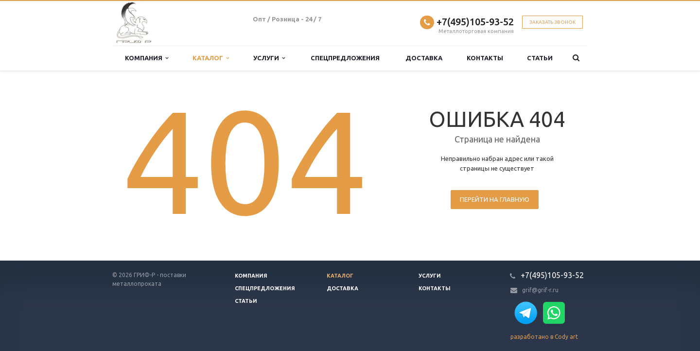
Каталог (210, 58)
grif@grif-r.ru (540, 290)
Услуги (269, 58)
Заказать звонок (552, 22)
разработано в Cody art (544, 336)
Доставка (423, 57)
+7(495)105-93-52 (475, 22)
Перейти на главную (494, 199)
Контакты (485, 57)
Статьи (540, 57)
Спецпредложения (345, 57)
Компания (146, 58)
